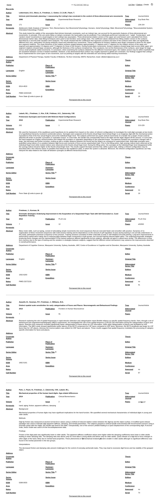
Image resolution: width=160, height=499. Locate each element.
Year (8, 19)
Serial (127, 96)
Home (9, 5)
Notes (8, 93)
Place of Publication (50, 66)
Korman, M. (34, 210)
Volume (9, 25)
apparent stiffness (41, 405)
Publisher (10, 65)
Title (8, 16)
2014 (21, 396)
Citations (139, 5)
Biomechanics (59, 28)
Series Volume (9, 82)
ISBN (48, 86)
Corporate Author (10, 61)
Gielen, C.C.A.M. (60, 13)
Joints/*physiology (102, 28)
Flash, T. (71, 13)
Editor (127, 65)
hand (21, 405)
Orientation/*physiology (28, 30)
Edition (128, 81)
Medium (128, 86)
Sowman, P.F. (34, 302)
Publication (50, 19)
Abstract (9, 33)
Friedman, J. (47, 13)
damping (52, 405)
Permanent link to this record (80, 100)
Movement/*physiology (123, 28)
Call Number (11, 96)
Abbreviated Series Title (130, 77)
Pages (127, 25)
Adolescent (23, 28)
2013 (21, 309)
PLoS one (62, 219)
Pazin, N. (29, 390)
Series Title (50, 76)
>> (88, 5)
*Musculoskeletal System (142, 28)
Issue (48, 25)
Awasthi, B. (23, 302)
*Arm (51, 28)
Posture (41, 30)
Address (9, 57)
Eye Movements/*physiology (77, 28)
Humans (91, 28)
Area (8, 90)
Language (10, 71)
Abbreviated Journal (130, 20)
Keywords (10, 28)
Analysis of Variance (41, 28)
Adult (30, 28)
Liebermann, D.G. (26, 13)
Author (9, 13)
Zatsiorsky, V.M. (52, 390)
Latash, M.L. (64, 390)
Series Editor (11, 76)
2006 (21, 19)
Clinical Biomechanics (67, 396)
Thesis (127, 60)
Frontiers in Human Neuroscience (71, 309)
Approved (129, 93)
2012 (21, 219)
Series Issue (50, 81)
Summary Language (50, 71)
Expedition (50, 90)
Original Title (130, 71)
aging (26, 405)
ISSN (8, 86)
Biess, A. (37, 13)
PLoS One (142, 219)
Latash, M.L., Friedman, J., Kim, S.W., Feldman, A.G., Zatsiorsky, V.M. (47, 113)
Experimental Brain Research (70, 19)
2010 (21, 120)
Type (127, 16)
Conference (130, 90)
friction (31, 405)
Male (112, 28)
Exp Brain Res (143, 19)
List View (131, 5)
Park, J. (22, 390)
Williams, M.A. (58, 302)
